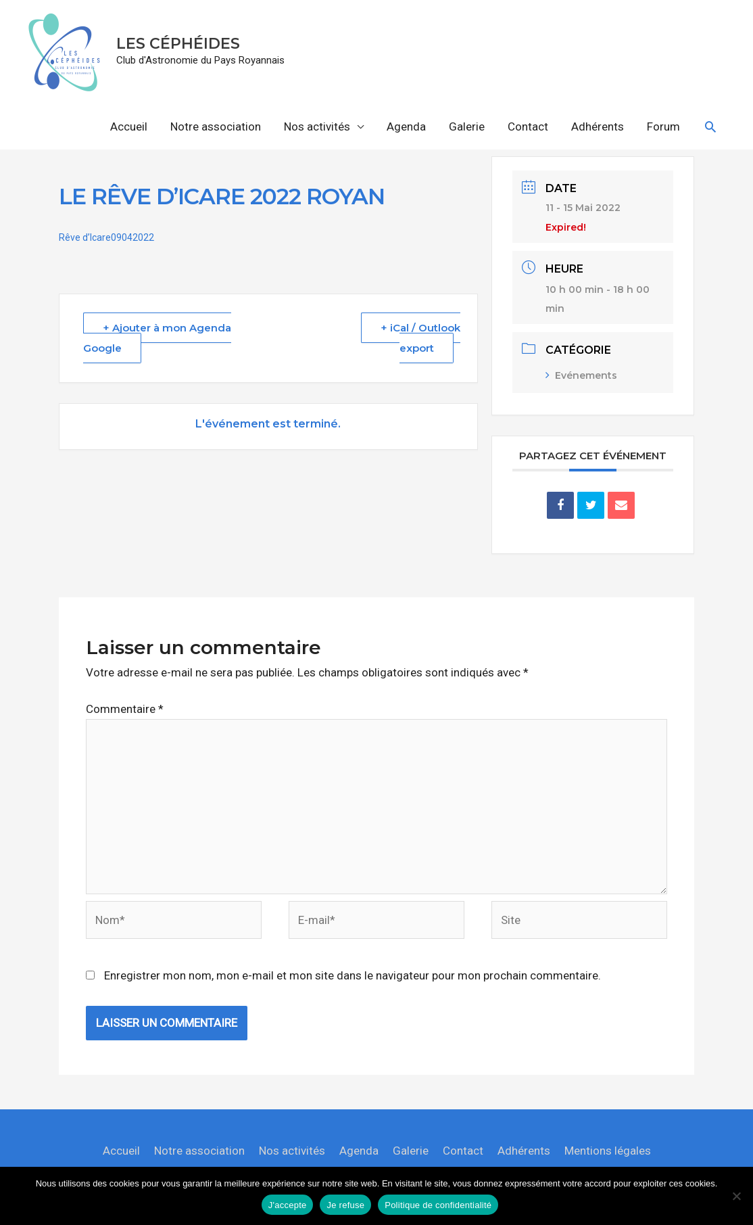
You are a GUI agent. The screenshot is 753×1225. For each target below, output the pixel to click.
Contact (528, 126)
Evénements (581, 375)
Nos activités (317, 126)
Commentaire (125, 709)
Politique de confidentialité (438, 1205)
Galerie (467, 126)
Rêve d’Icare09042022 (106, 237)
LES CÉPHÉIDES (178, 43)
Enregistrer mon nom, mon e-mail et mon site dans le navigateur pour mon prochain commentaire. (352, 975)
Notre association (215, 126)
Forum (663, 126)
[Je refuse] (736, 1196)
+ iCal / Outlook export (420, 337)
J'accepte (287, 1205)
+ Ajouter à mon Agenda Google (157, 337)
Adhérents (597, 126)
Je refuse (345, 1205)
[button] (710, 126)
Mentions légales (607, 1150)
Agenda (406, 126)
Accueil (128, 126)
